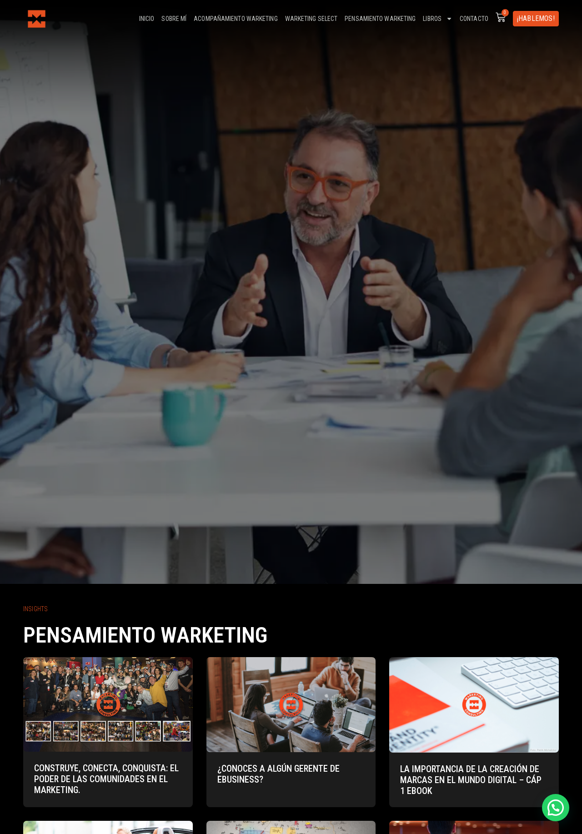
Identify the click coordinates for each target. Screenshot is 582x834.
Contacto (474, 18)
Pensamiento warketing (380, 18)
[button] (555, 807)
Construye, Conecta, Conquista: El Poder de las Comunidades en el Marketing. (106, 779)
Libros (437, 18)
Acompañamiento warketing (235, 18)
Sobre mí (173, 18)
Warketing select (311, 18)
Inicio (147, 18)
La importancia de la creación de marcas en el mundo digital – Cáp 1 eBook (471, 780)
